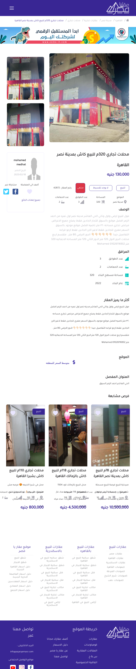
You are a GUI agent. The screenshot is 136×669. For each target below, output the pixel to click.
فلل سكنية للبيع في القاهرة (84, 574)
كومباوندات (90, 645)
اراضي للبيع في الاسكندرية (52, 604)
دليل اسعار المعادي (20, 586)
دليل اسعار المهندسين (20, 581)
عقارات (93, 639)
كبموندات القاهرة (116, 567)
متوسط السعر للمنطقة (60, 362)
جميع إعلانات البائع (31, 200)
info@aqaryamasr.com (21, 652)
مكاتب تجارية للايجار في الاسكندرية (52, 596)
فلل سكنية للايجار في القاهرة (83, 582)
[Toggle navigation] (11, 8)
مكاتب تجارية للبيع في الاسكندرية (52, 589)
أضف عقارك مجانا (57, 639)
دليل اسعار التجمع (20, 590)
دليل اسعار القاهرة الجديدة (20, 568)
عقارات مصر (115, 554)
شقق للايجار (20, 562)
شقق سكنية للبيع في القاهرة (84, 559)
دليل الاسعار (60, 645)
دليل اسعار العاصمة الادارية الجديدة (20, 576)
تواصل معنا (61, 656)
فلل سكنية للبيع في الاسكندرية (52, 574)
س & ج (93, 656)
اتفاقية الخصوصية (86, 662)
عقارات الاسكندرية (115, 563)
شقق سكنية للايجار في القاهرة (84, 567)
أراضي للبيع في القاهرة (84, 602)
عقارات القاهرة (115, 558)
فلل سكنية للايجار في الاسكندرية (52, 582)
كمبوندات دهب (116, 580)
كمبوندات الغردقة (116, 571)
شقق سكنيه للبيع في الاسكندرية (52, 559)
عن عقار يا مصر (59, 651)
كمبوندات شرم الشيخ (115, 576)
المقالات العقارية (87, 651)
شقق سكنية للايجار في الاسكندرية (52, 567)
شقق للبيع (20, 558)
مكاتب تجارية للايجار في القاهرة (84, 596)
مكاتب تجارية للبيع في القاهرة (84, 589)
